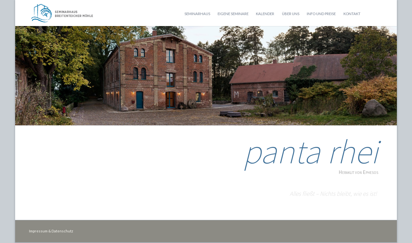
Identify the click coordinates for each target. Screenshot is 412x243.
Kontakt (351, 14)
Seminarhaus (197, 14)
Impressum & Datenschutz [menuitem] (51, 231)
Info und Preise (321, 14)
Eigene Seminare (233, 14)
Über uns (290, 14)
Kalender (265, 14)
